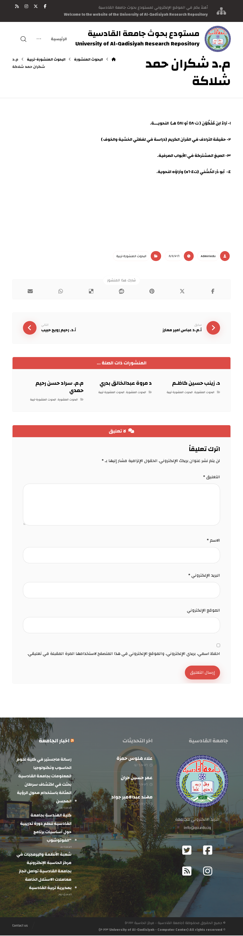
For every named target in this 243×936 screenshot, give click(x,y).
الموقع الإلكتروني (203, 610)
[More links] (39, 39)
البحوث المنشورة (204, 392)
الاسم (213, 540)
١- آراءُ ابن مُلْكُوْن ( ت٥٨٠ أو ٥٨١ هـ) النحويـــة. (190, 123)
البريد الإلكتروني (204, 575)
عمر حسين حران (137, 778)
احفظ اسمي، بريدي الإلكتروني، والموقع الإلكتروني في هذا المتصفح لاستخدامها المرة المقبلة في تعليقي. (123, 654)
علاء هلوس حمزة (135, 759)
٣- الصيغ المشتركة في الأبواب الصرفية (195, 155)
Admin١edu (208, 256)
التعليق (211, 477)
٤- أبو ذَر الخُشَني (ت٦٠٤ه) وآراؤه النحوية (194, 172)
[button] (45, 6)
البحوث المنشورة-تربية (131, 256)
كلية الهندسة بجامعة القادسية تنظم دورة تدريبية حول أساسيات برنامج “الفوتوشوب (45, 828)
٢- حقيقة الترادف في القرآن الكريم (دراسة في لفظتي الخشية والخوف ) (166, 139)
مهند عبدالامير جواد (132, 797)
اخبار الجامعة (54, 741)
